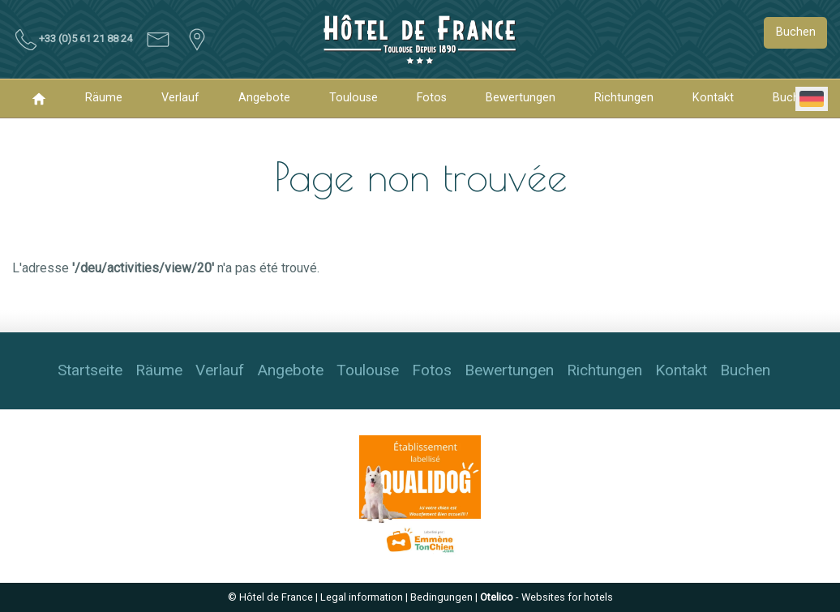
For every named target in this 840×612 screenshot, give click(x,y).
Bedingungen (441, 597)
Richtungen (624, 98)
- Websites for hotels (546, 597)
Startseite (90, 370)
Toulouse (353, 98)
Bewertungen (520, 98)
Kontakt (713, 98)
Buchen (796, 32)
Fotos (432, 98)
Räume (103, 98)
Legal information (361, 597)
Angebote (264, 98)
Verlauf (180, 98)
